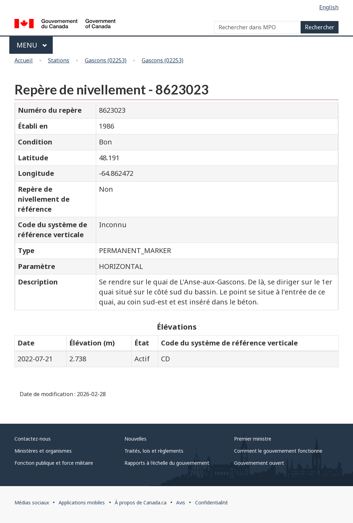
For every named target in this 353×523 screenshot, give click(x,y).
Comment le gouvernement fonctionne (278, 450)
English (329, 7)
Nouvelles (135, 438)
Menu (32, 45)
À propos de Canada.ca (141, 502)
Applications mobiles (82, 502)
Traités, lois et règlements (153, 450)
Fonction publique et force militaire (53, 463)
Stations (58, 60)
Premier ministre (252, 438)
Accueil (23, 60)
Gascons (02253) (106, 60)
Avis (180, 502)
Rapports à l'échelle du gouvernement (166, 463)
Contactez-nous (32, 438)
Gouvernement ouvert (259, 463)
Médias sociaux (31, 502)
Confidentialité (211, 502)
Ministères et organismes (43, 450)
